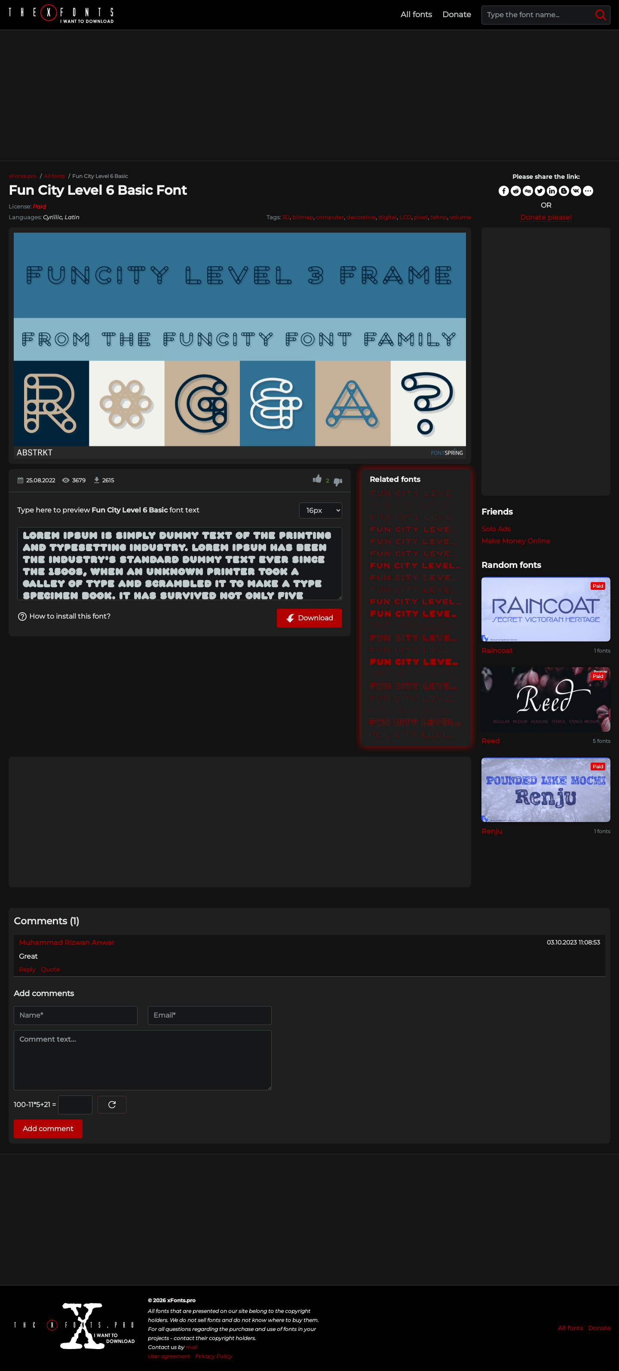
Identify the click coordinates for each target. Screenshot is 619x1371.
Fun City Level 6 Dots (416, 711)
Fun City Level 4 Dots (416, 626)
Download (309, 618)
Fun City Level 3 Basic (416, 566)
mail (191, 1347)
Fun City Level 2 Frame (416, 542)
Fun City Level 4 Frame (416, 638)
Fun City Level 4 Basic (416, 614)
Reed (490, 741)
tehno (438, 217)
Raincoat (497, 651)
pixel (421, 217)
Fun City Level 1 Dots (416, 506)
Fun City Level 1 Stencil (416, 518)
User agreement (169, 1356)
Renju (492, 831)
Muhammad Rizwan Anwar (67, 943)
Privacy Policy (213, 1356)
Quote (50, 969)
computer (330, 217)
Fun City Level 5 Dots (416, 675)
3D (286, 217)
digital (387, 217)
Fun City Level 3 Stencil (416, 602)
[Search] (600, 15)
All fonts (416, 14)
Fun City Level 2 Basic (416, 530)
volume (460, 217)
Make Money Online (515, 541)
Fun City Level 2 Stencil (416, 554)
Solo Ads (496, 529)
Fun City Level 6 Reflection (416, 735)
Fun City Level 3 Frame (416, 578)
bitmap (302, 217)
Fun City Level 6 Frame (416, 723)
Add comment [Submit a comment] (48, 1129)
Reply (27, 969)
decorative (361, 217)
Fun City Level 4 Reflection (416, 650)
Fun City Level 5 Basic (416, 662)
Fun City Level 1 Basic (416, 494)
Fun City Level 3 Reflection (416, 590)
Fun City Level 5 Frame (416, 687)
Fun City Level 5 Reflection (416, 699)
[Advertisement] (309, 95)
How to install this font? (63, 616)
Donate (456, 14)
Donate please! (546, 217)
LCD (405, 217)
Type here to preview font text (108, 510)
